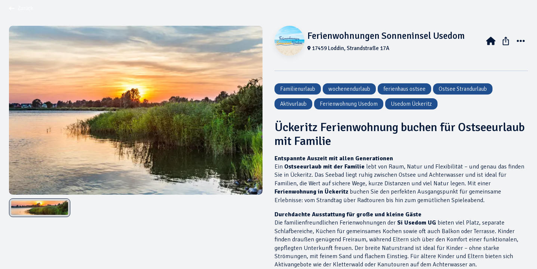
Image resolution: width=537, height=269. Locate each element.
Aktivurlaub (293, 104)
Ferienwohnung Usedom (349, 104)
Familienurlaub (297, 89)
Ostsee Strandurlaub (463, 89)
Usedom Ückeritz (411, 104)
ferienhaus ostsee (404, 89)
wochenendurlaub (349, 89)
